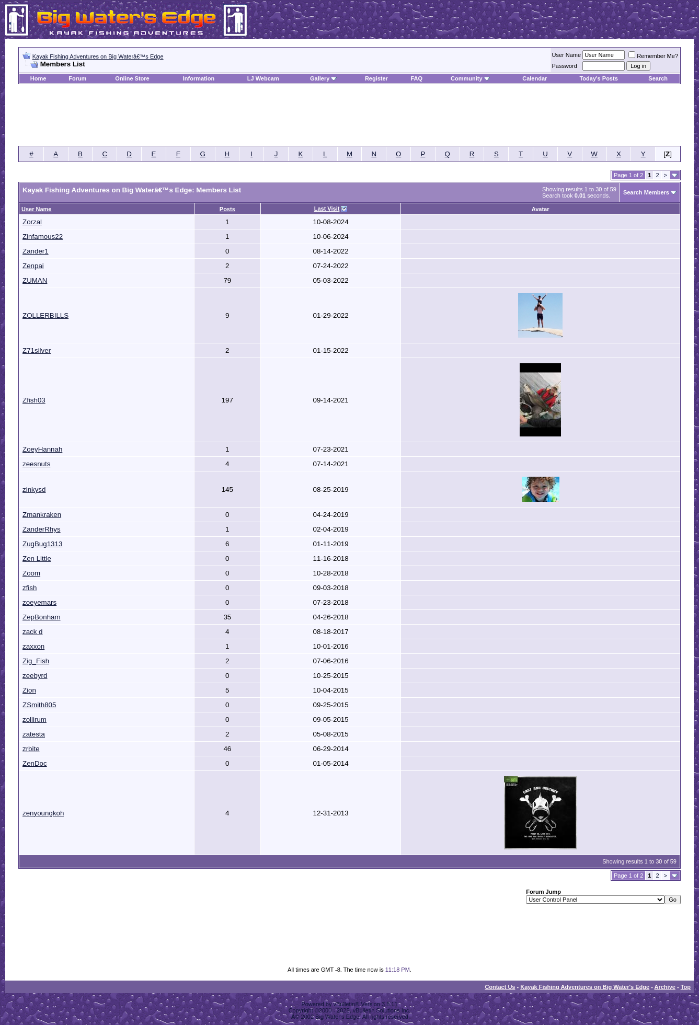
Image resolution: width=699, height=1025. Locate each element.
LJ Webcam (263, 78)
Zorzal (32, 222)
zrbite (31, 749)
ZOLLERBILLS (45, 315)
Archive (665, 987)
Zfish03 (33, 400)
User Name (566, 55)
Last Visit (327, 208)
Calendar (534, 78)
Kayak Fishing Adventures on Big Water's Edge (584, 987)
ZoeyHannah (42, 449)
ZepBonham (41, 617)
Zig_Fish (35, 661)
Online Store (132, 78)
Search (658, 78)
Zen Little (36, 558)
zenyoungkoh (43, 813)
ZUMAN (34, 280)
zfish (29, 588)
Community (470, 78)
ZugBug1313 (42, 544)
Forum (77, 78)
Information (199, 78)
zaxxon (33, 646)
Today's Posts (598, 78)
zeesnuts (36, 464)
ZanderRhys (41, 529)
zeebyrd (34, 676)
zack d (32, 632)
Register (376, 78)
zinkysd (33, 489)
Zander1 (35, 251)
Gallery (319, 78)
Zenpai (33, 266)
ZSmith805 (39, 705)
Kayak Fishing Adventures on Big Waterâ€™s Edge (98, 56)
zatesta (33, 734)
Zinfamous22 (42, 236)
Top (686, 987)
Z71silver (36, 350)
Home (38, 78)
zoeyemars (39, 602)
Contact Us (500, 987)
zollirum (34, 719)
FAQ (416, 78)
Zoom (31, 573)
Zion (29, 690)
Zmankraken (41, 515)
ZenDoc (34, 763)
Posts (227, 209)
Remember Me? (653, 56)
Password (564, 66)
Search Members (646, 192)
